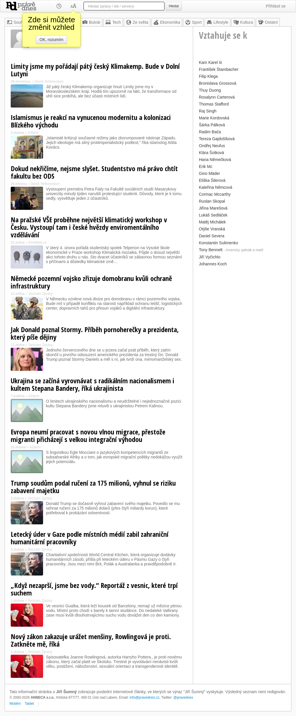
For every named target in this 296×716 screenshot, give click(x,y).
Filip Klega (208, 76)
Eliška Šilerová (212, 180)
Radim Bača (210, 131)
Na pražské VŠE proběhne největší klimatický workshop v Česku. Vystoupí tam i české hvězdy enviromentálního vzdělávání (89, 227)
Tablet (29, 704)
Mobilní (15, 704)
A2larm (33, 133)
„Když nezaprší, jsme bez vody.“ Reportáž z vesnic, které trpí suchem (94, 588)
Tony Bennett (211, 249)
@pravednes (183, 697)
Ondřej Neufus (212, 145)
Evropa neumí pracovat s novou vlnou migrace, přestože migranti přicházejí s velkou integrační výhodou (88, 435)
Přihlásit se (276, 6)
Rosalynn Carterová (217, 97)
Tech (113, 22)
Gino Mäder (209, 173)
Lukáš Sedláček (213, 215)
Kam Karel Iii (210, 62)
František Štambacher (218, 69)
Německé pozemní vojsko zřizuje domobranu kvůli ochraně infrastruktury (91, 282)
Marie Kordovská (214, 118)
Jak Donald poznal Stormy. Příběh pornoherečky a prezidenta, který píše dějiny (95, 333)
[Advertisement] (242, 304)
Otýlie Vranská (212, 229)
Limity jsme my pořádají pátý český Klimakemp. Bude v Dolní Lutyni (95, 69)
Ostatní (268, 22)
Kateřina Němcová (215, 187)
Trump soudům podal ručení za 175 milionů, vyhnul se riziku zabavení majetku (93, 486)
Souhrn (17, 22)
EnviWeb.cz (37, 242)
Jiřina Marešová (213, 208)
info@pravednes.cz (144, 697)
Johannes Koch (213, 264)
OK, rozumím (51, 39)
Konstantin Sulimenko (218, 242)
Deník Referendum (49, 81)
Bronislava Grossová (217, 83)
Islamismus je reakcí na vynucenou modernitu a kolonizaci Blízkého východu (91, 120)
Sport (193, 22)
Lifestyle (217, 22)
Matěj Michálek (212, 222)
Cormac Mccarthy (215, 194)
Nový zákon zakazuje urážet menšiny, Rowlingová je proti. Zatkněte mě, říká (91, 640)
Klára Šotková (211, 152)
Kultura (243, 22)
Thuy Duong (210, 90)
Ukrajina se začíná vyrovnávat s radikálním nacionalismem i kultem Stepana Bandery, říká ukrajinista (92, 384)
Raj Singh (208, 111)
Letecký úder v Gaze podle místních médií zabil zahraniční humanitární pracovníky (90, 537)
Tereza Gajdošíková (217, 138)
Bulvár (91, 22)
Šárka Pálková (212, 125)
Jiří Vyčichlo (209, 257)
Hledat (174, 6)
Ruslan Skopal (212, 201)
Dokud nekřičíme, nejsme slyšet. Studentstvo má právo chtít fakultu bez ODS (94, 172)
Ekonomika (166, 22)
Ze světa (137, 22)
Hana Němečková (215, 159)
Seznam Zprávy (40, 294)
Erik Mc (205, 166)
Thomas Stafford (214, 104)
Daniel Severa (211, 236)
